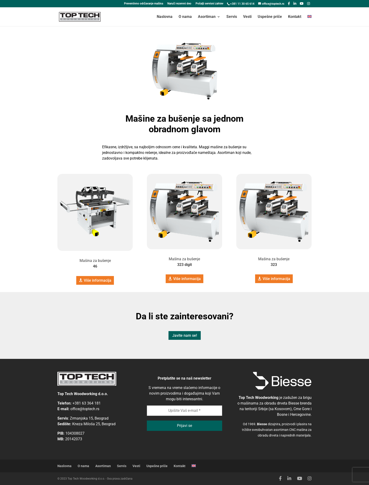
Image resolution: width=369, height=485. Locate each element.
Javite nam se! (184, 335)
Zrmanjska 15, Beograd (89, 418)
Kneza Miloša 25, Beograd (94, 424)
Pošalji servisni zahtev (209, 3)
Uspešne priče (270, 17)
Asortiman (207, 17)
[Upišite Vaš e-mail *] (184, 410)
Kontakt (294, 17)
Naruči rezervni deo (179, 3)
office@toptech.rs (84, 409)
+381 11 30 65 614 (242, 3)
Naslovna (164, 17)
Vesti (247, 17)
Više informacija (97, 280)
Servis (231, 17)
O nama (185, 17)
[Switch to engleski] (309, 20)
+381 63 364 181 (86, 403)
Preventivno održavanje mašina (143, 3)
